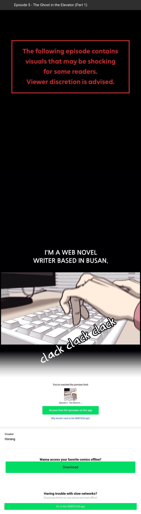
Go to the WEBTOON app (70, 506)
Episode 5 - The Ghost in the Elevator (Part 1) (50, 5)
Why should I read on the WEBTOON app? (70, 418)
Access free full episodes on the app (70, 410)
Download (70, 467)
